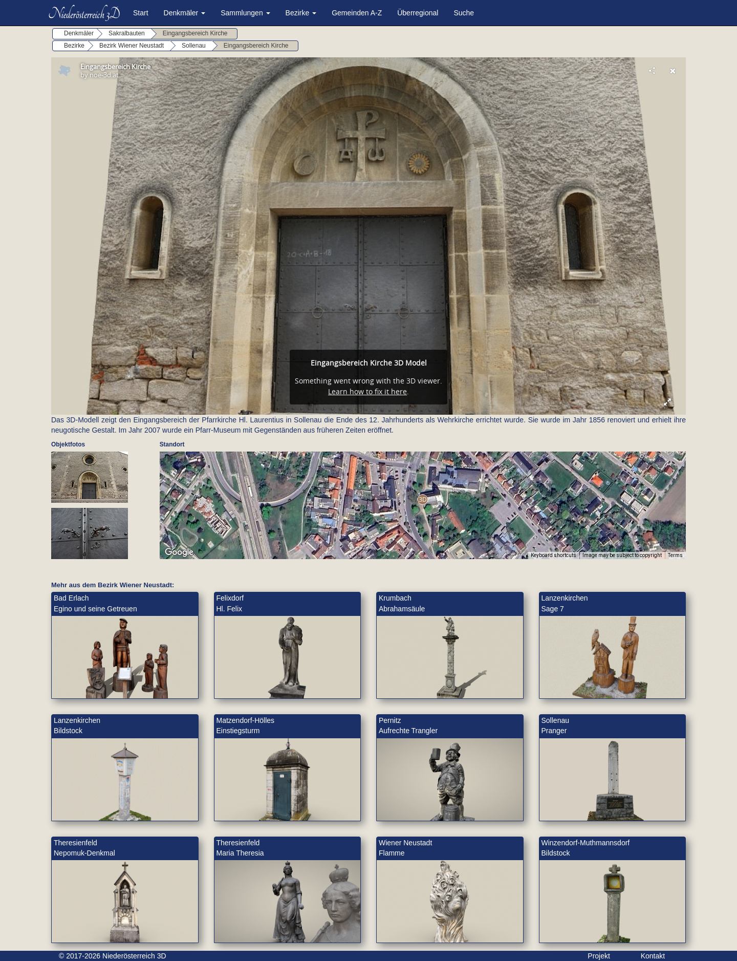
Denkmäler (185, 13)
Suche (463, 13)
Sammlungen (245, 13)
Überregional (417, 13)
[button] (422, 499)
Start (140, 13)
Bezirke (301, 13)
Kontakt (653, 956)
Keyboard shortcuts (553, 555)
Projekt (599, 956)
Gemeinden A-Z (357, 13)
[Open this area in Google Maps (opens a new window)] (179, 552)
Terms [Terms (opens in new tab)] (675, 555)
